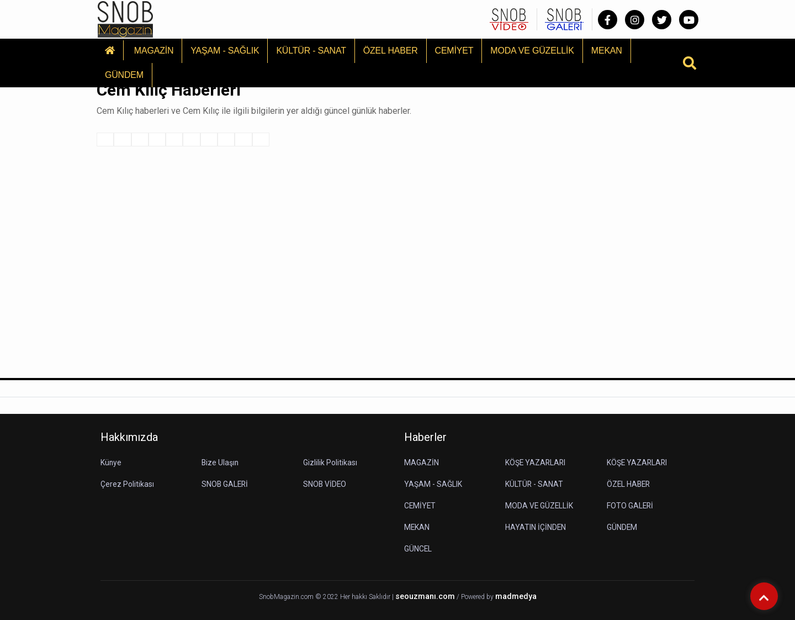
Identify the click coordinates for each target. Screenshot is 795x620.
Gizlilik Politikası (330, 462)
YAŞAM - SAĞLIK (224, 50)
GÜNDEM (124, 75)
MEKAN (606, 50)
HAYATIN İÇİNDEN (535, 527)
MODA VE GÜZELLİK (532, 50)
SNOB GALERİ (226, 484)
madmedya (516, 596)
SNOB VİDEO (325, 484)
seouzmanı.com (425, 596)
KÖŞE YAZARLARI (536, 462)
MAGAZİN (154, 50)
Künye (111, 462)
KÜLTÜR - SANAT (311, 50)
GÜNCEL (418, 548)
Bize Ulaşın (221, 462)
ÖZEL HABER (390, 50)
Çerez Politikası (127, 484)
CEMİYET (454, 50)
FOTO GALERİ (630, 505)
